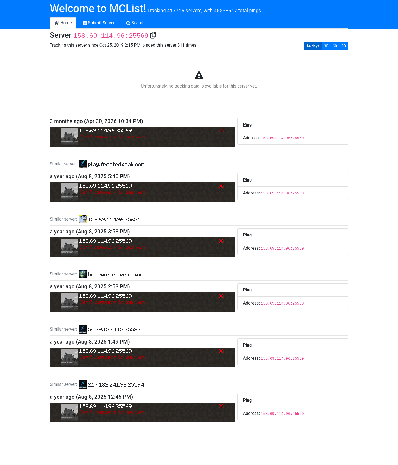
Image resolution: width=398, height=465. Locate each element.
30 (326, 46)
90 (344, 46)
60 (335, 46)
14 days (312, 46)
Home (63, 22)
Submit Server (99, 22)
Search (135, 22)
